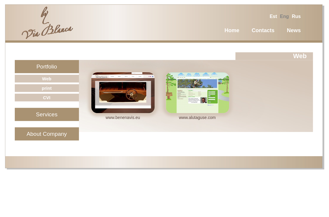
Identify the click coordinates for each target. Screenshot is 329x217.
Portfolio (46, 66)
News (294, 30)
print (46, 88)
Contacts (263, 30)
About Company (47, 134)
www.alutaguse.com (197, 117)
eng (284, 16)
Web (46, 78)
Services (47, 114)
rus (296, 16)
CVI (46, 97)
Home (231, 30)
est (273, 16)
